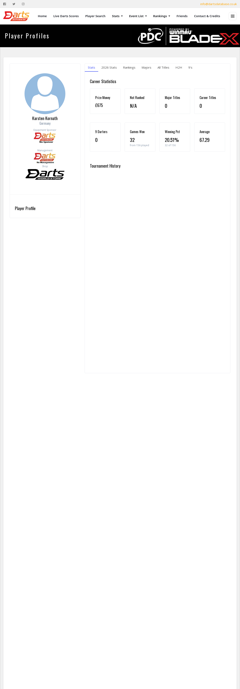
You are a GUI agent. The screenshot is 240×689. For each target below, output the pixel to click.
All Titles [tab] (163, 67)
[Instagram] (23, 4)
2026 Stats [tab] (109, 67)
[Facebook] (4, 4)
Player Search (95, 16)
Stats (117, 16)
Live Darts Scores (66, 16)
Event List (138, 16)
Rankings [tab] (129, 67)
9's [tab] (190, 67)
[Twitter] (14, 4)
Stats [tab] (91, 67)
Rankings (161, 16)
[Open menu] (233, 16)
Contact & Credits (207, 16)
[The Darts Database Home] (16, 16)
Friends (182, 16)
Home (42, 16)
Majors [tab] (146, 67)
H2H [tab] (178, 67)
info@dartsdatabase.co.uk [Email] (218, 4)
